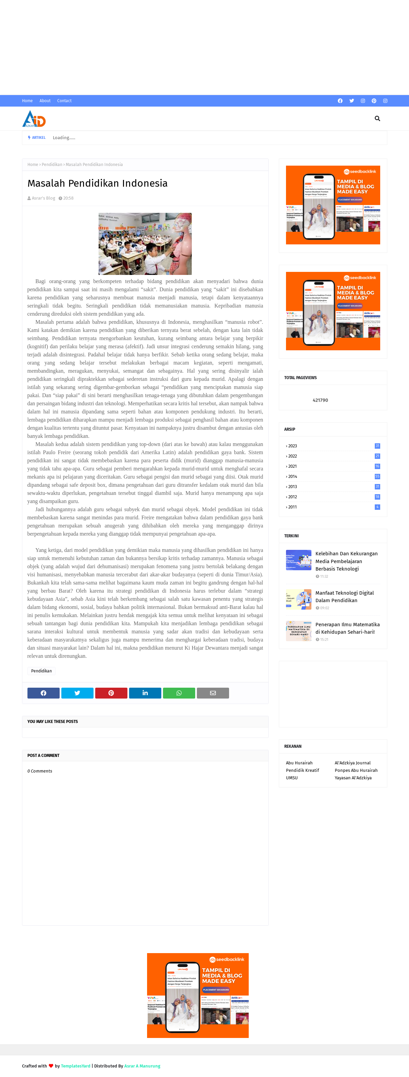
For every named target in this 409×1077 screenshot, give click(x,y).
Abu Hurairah (299, 762)
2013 (334, 486)
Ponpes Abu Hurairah (356, 770)
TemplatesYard (75, 1066)
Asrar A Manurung (142, 1066)
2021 (334, 466)
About (45, 100)
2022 (334, 456)
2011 (334, 506)
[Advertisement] (203, 47)
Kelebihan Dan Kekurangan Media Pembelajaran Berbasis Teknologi (346, 561)
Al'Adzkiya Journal (353, 762)
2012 (334, 496)
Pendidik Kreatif (302, 770)
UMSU (292, 777)
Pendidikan (52, 164)
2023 (334, 445)
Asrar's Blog (43, 198)
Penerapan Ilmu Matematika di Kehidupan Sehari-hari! (347, 628)
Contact (64, 100)
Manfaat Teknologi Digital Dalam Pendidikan (344, 597)
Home (27, 100)
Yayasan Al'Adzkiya (353, 777)
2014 (334, 476)
